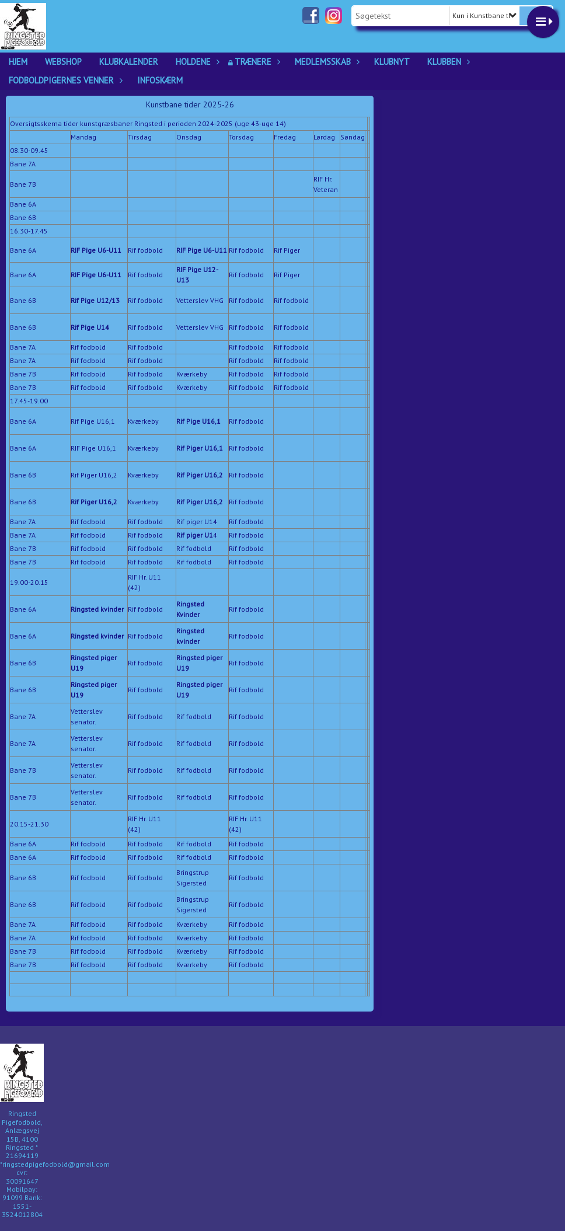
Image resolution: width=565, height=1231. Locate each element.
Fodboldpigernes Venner (64, 80)
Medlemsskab (326, 61)
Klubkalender (128, 61)
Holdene (196, 61)
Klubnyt (392, 61)
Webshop (63, 61)
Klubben (447, 61)
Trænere (256, 61)
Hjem (18, 61)
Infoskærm (160, 80)
